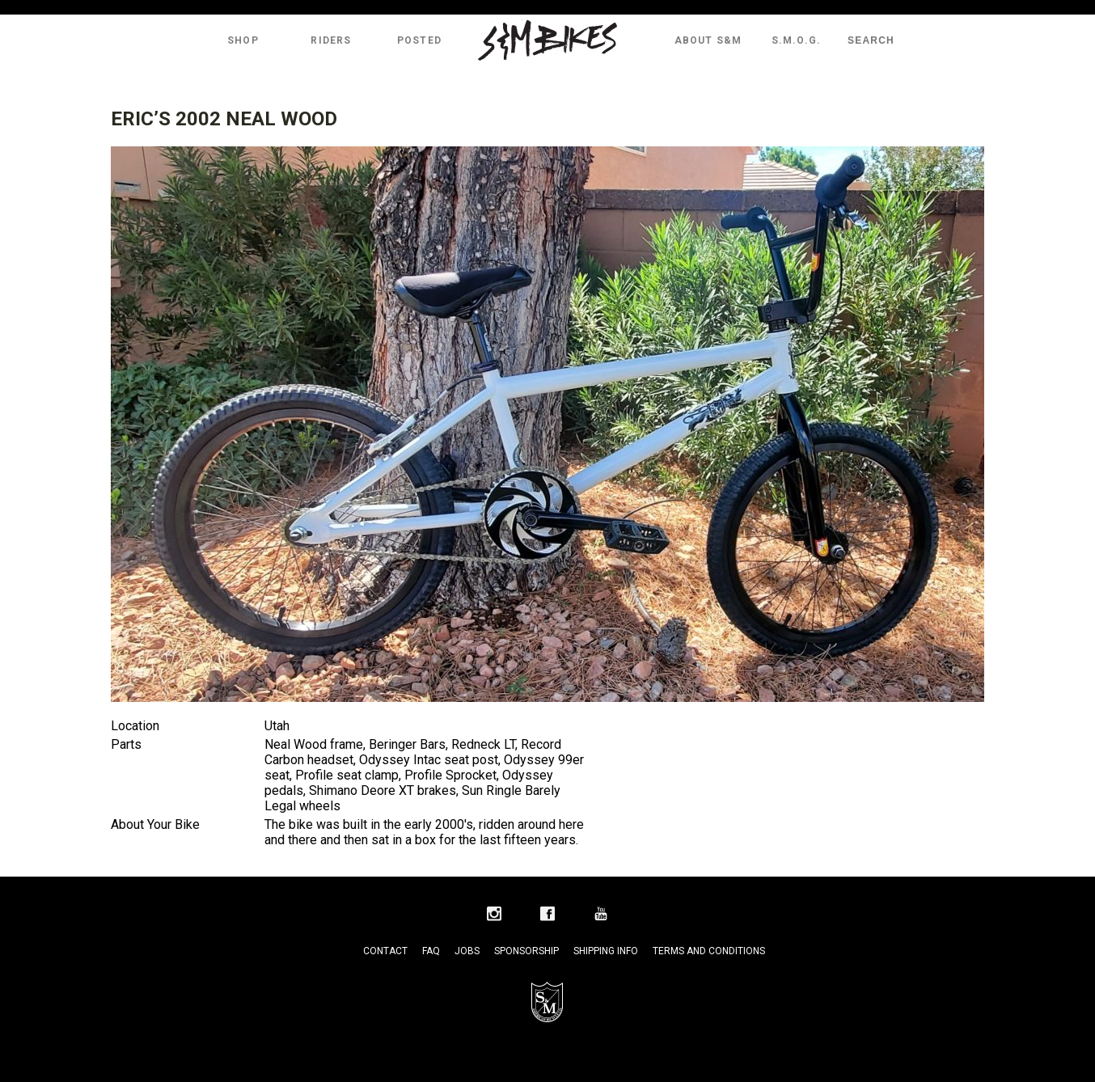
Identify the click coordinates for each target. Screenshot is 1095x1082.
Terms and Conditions (709, 951)
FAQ (431, 951)
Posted (419, 40)
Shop (243, 40)
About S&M (708, 40)
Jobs (467, 951)
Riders (331, 40)
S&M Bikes (547, 40)
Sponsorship (526, 951)
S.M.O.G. (797, 40)
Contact (385, 951)
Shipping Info (605, 951)
